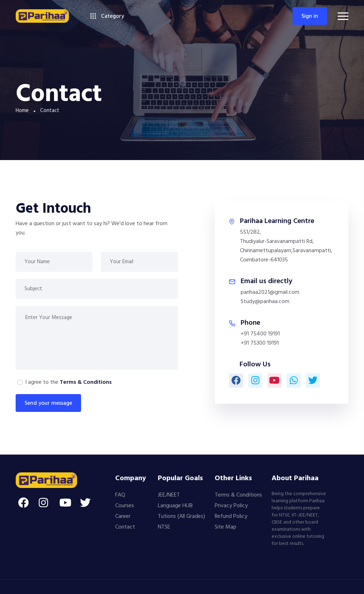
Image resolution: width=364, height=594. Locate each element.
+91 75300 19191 (260, 343)
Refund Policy (231, 516)
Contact (125, 527)
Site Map (225, 527)
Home (22, 110)
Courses (124, 505)
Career (122, 516)
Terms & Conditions (86, 382)
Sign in (309, 16)
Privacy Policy (231, 505)
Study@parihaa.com (265, 301)
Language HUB (175, 505)
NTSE (164, 527)
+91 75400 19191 (260, 334)
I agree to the (68, 382)
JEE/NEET (169, 495)
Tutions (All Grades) (181, 516)
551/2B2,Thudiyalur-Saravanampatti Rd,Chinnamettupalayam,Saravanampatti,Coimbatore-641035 (286, 246)
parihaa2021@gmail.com (270, 292)
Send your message (48, 403)
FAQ (120, 495)
